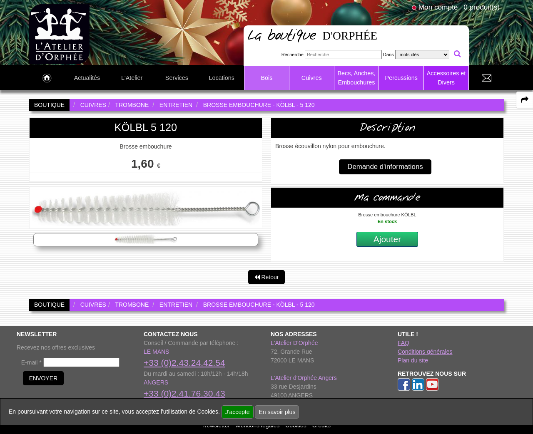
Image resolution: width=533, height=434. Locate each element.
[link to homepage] (59, 33)
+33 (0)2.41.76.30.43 (184, 393)
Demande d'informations (385, 167)
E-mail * (31, 362)
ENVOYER (43, 378)
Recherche (292, 54)
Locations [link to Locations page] (221, 77)
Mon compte (438, 7)
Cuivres (311, 77)
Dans (388, 54)
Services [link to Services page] (176, 77)
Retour (266, 277)
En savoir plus (277, 412)
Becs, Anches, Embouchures (356, 78)
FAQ (403, 343)
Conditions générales (425, 351)
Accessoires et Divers (446, 78)
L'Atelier (132, 77)
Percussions (401, 77)
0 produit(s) (481, 7)
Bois (266, 77)
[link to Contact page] (486, 78)
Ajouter (387, 239)
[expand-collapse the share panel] (524, 100)
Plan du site (413, 360)
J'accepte (237, 412)
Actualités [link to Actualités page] (87, 77)
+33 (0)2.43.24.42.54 (184, 362)
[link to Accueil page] (47, 78)
